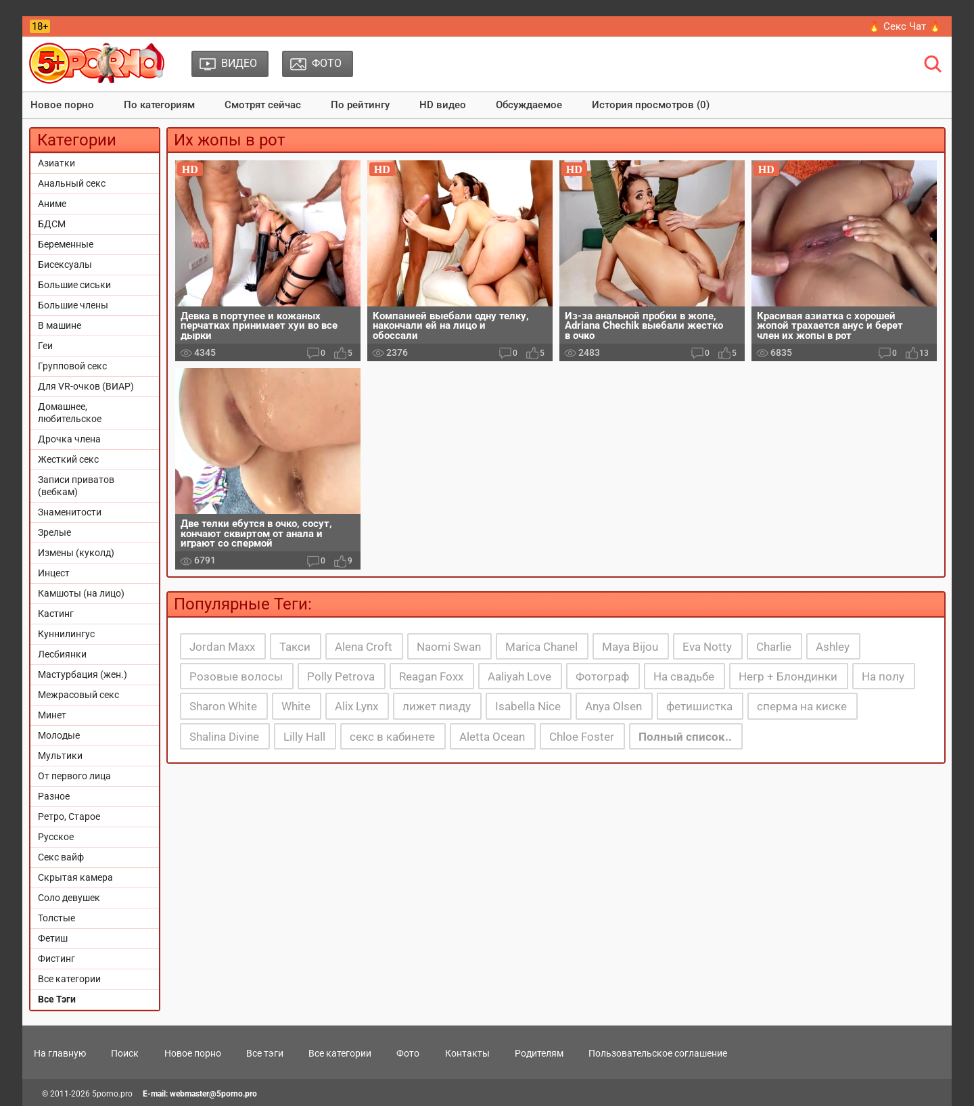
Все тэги (264, 1053)
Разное (54, 796)
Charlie (773, 646)
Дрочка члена (69, 439)
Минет (52, 715)
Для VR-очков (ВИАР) (86, 386)
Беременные (65, 244)
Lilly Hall (304, 736)
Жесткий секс (68, 459)
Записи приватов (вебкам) (76, 485)
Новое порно (62, 105)
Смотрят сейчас (263, 105)
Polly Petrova (341, 676)
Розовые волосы (236, 676)
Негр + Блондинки (788, 676)
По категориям (159, 105)
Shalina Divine (224, 736)
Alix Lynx (356, 706)
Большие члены (73, 305)
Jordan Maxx (222, 646)
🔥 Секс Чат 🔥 (905, 26)
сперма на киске (802, 706)
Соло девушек (69, 897)
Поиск (125, 1053)
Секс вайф (61, 857)
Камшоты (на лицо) (81, 593)
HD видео (442, 105)
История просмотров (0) (651, 105)
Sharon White (223, 706)
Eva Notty (707, 646)
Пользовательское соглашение (657, 1053)
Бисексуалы (65, 264)
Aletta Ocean (492, 736)
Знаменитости (69, 512)
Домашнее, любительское (69, 412)
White (295, 706)
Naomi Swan (449, 646)
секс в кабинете (392, 736)
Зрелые (54, 532)
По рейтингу (360, 105)
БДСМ (52, 223)
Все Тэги (57, 999)
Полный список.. (685, 736)
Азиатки (56, 163)
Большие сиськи (74, 284)
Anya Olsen (613, 706)
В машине (59, 325)
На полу (883, 676)
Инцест (54, 573)
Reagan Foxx (431, 676)
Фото (407, 1053)
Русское (56, 836)
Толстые (56, 918)
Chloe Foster (581, 736)
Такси (294, 646)
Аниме (52, 203)
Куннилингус (66, 633)
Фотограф (602, 676)
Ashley (833, 646)
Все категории (69, 978)
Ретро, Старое (69, 816)
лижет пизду (436, 706)
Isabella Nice (528, 706)
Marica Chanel (541, 646)
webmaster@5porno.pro (213, 1094)
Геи (45, 345)
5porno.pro (112, 1094)
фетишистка (699, 706)
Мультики (60, 755)
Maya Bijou (630, 646)
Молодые (59, 735)
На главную (60, 1053)
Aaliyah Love (519, 676)
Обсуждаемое (529, 105)
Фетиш (53, 938)
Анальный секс (72, 183)
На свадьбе (683, 676)
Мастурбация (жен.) (82, 674)
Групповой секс (72, 366)
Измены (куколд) (76, 552)
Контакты (467, 1053)
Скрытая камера (75, 877)
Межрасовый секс (78, 694)
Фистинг (56, 958)
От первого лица (74, 775)
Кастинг (56, 613)
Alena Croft (363, 646)
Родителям (539, 1053)
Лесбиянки (62, 654)
